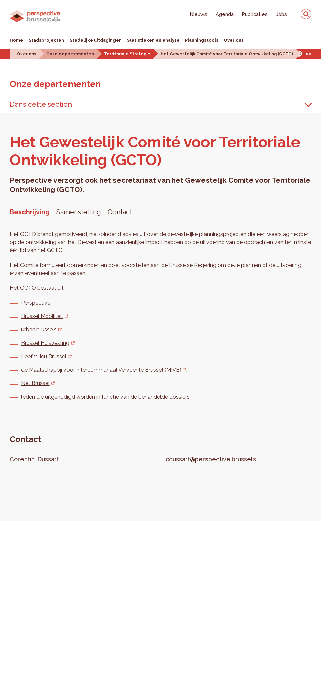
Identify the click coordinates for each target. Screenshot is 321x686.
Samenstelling (78, 212)
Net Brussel (35, 383)
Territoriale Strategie (127, 54)
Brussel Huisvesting (45, 343)
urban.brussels (39, 329)
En (308, 53)
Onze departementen (70, 54)
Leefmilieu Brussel (43, 356)
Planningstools (201, 40)
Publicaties (255, 14)
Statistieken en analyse (153, 40)
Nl (299, 53)
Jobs (281, 14)
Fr (289, 53)
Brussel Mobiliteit (42, 316)
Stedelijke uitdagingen (96, 40)
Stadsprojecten (46, 40)
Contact (120, 212)
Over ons (234, 40)
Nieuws (198, 14)
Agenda (225, 14)
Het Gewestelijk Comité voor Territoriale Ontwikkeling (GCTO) (226, 54)
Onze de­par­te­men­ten (55, 84)
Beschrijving (30, 212)
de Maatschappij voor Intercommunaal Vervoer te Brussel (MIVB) (101, 370)
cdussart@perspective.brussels (211, 459)
